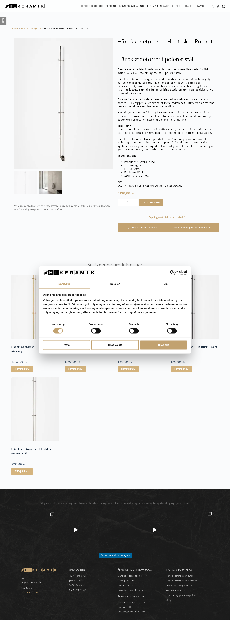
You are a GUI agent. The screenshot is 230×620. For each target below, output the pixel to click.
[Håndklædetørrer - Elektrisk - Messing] (35, 307)
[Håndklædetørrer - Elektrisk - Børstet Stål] (35, 410)
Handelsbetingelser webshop (181, 580)
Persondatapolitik (175, 590)
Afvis (67, 344)
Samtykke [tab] (64, 283)
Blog (168, 600)
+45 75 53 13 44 (30, 592)
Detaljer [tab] (115, 283)
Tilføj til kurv (151, 202)
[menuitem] (92, 6)
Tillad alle (163, 344)
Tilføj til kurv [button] (22, 369)
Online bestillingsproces (179, 585)
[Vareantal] (128, 202)
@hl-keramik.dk (33, 582)
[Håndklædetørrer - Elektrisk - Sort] (195, 307)
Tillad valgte (115, 344)
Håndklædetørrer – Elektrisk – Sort (194, 347)
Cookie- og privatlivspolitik (181, 595)
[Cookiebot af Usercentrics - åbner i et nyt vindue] (172, 272)
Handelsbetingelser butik (179, 576)
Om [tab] (165, 283)
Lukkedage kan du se (131, 590)
